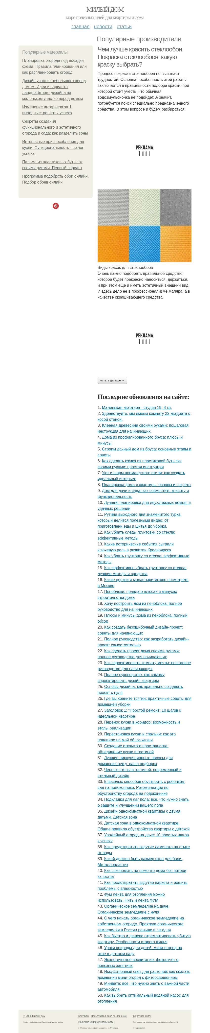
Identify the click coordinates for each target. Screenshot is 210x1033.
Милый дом (105, 9)
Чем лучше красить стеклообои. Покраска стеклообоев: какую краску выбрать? (140, 57)
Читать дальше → (112, 380)
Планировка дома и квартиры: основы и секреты (146, 485)
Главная (80, 26)
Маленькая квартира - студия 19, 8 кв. (137, 407)
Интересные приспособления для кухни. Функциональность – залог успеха (53, 148)
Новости (103, 26)
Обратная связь (142, 1016)
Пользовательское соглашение (109, 1016)
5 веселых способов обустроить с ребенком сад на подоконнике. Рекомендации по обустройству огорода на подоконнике (141, 787)
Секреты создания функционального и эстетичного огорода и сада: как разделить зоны (55, 127)
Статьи (124, 26)
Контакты (83, 1016)
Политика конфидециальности (95, 1022)
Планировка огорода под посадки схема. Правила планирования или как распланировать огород (54, 66)
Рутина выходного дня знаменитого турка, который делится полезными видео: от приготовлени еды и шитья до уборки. (140, 520)
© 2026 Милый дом (34, 1016)
